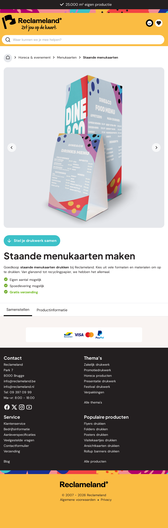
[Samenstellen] (18, 309)
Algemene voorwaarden (78, 500)
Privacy (106, 500)
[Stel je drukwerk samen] (32, 240)
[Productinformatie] (52, 309)
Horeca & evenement (34, 57)
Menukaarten (67, 57)
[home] (32, 23)
